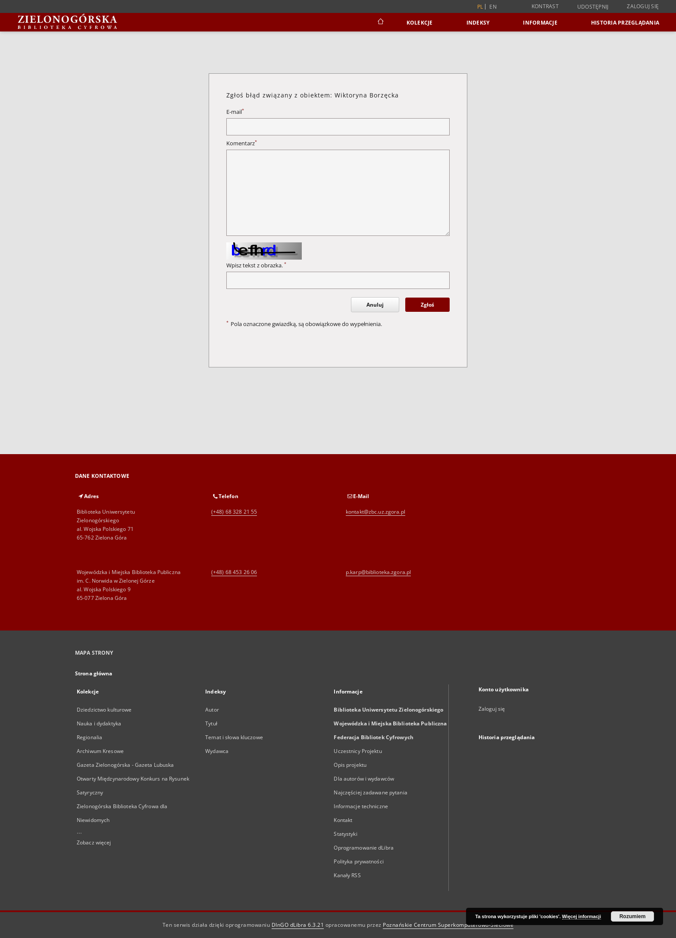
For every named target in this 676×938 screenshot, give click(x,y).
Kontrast (545, 6)
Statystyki (345, 834)
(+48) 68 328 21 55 (234, 511)
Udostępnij (593, 6)
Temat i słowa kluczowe (234, 737)
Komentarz (241, 143)
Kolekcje (420, 22)
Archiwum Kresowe (100, 751)
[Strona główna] (380, 22)
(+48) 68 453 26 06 (234, 572)
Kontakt (343, 820)
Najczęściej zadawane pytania (370, 792)
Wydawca (216, 751)
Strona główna (94, 673)
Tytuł (211, 723)
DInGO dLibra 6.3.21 (298, 925)
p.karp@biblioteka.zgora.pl (378, 572)
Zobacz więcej (94, 842)
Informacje (540, 22)
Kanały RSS (347, 875)
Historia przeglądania (625, 22)
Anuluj (375, 304)
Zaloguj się (643, 6)
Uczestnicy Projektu (358, 751)
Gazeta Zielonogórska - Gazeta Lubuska (125, 765)
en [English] (493, 6)
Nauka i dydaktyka (99, 723)
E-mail (235, 112)
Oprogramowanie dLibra (364, 847)
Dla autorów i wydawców (364, 778)
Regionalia (89, 737)
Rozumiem (633, 916)
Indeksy (478, 22)
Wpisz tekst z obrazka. (256, 265)
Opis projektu (350, 765)
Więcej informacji (581, 916)
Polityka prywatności (358, 861)
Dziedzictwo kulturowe (104, 709)
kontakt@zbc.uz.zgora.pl (375, 511)
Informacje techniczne (361, 806)
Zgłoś (427, 304)
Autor (212, 709)
